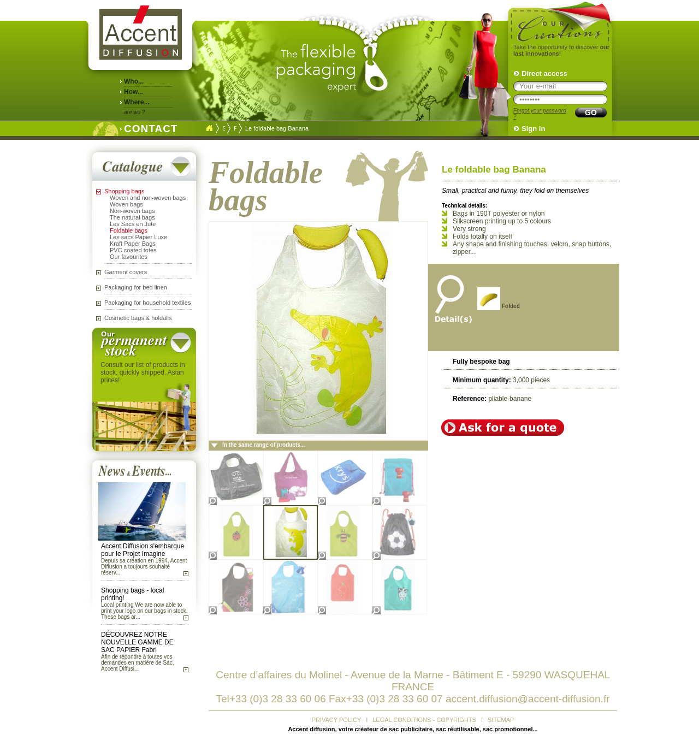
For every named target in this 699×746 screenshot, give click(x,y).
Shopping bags (124, 191)
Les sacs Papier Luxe (138, 237)
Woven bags (126, 204)
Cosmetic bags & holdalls (138, 318)
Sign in (533, 129)
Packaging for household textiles (147, 302)
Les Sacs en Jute (133, 224)
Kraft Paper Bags (133, 243)
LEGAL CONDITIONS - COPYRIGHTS (424, 720)
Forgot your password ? (539, 114)
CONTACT (148, 127)
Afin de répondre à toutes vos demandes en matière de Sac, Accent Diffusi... (137, 663)
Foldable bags (128, 230)
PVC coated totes (133, 250)
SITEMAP (501, 720)
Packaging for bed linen (135, 287)
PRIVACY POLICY (336, 720)
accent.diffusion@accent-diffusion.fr (528, 698)
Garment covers (125, 272)
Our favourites (128, 256)
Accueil (209, 128)
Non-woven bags (132, 211)
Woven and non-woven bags (148, 197)
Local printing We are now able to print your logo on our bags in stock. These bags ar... (144, 611)
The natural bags (132, 217)
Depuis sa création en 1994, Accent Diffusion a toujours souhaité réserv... (144, 567)
